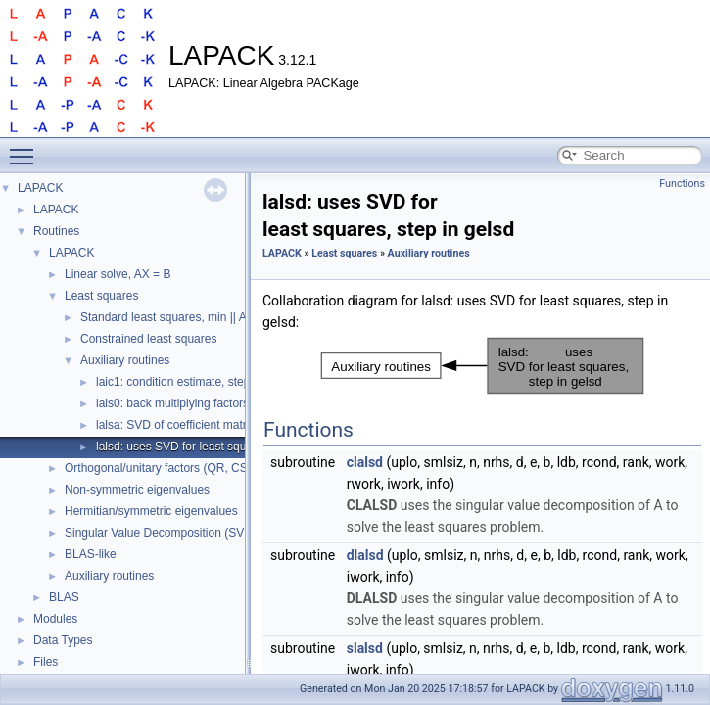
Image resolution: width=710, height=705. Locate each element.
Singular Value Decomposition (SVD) (161, 533)
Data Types (62, 640)
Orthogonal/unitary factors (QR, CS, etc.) (171, 468)
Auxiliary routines (124, 360)
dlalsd (365, 555)
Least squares (101, 296)
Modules (55, 619)
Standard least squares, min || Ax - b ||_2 (186, 317)
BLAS (64, 597)
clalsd (365, 462)
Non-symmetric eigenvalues (137, 489)
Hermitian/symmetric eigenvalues (151, 511)
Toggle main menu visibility (26, 148)
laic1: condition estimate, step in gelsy (194, 382)
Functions (682, 183)
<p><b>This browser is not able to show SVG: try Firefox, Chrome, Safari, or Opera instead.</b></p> (482, 366)
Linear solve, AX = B (117, 274)
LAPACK (40, 188)
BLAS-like (91, 554)
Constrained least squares (148, 339)
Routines (56, 231)
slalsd (365, 648)
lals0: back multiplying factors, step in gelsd (208, 403)
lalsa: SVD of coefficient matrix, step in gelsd (212, 425)
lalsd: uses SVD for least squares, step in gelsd (219, 446)
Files (45, 662)
